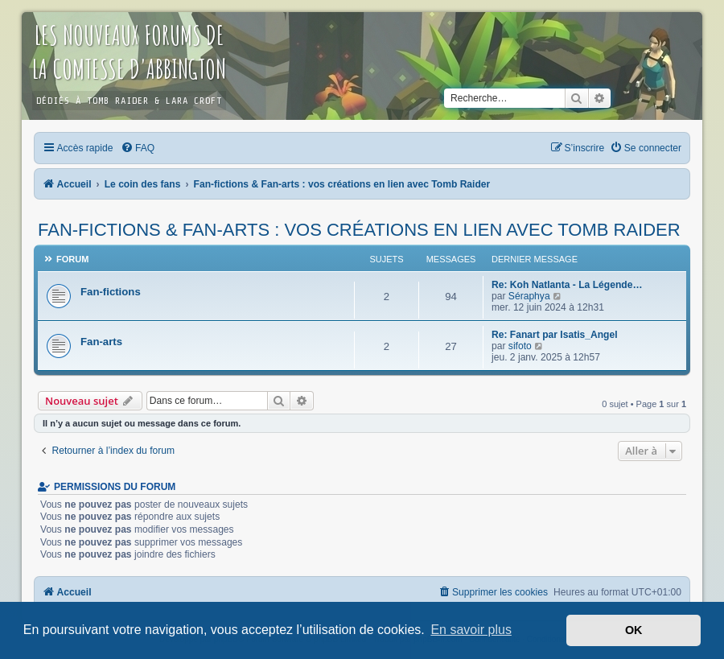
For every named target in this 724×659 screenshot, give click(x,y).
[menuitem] (137, 148)
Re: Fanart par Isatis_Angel (555, 334)
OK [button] (634, 630)
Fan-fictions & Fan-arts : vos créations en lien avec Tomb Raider (359, 230)
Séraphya (529, 296)
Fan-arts (101, 342)
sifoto (520, 346)
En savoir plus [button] (471, 629)
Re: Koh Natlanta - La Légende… (567, 284)
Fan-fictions (110, 292)
